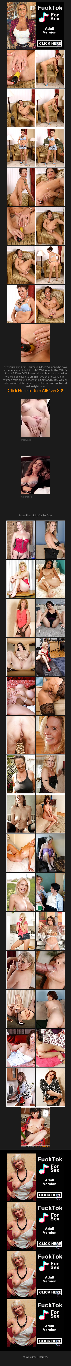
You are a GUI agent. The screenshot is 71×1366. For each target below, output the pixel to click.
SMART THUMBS (42, 1147)
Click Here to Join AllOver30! (35, 390)
